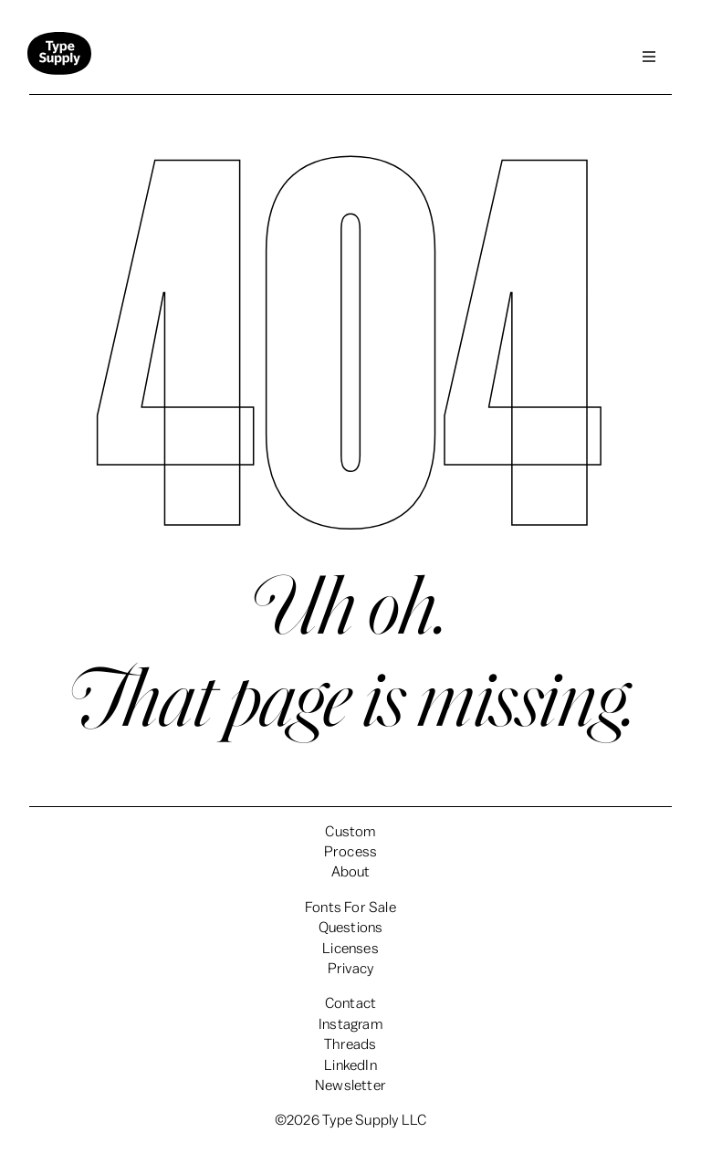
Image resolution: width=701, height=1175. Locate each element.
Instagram (350, 1024)
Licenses (350, 948)
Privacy (350, 968)
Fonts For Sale (350, 907)
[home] (59, 57)
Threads (350, 1044)
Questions (351, 927)
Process (350, 852)
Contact (350, 1003)
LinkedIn (350, 1065)
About (351, 872)
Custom (350, 831)
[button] (649, 56)
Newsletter (350, 1085)
